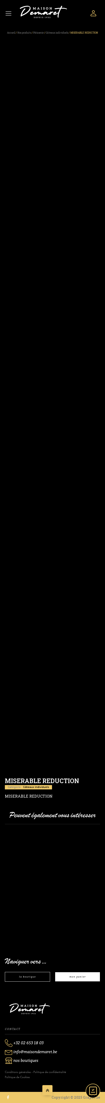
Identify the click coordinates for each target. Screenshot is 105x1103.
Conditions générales (18, 1072)
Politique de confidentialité (49, 1072)
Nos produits (24, 32)
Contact (12, 1029)
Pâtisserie (38, 32)
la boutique (27, 976)
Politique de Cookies (17, 1077)
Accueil (11, 32)
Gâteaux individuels (57, 32)
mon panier (77, 976)
